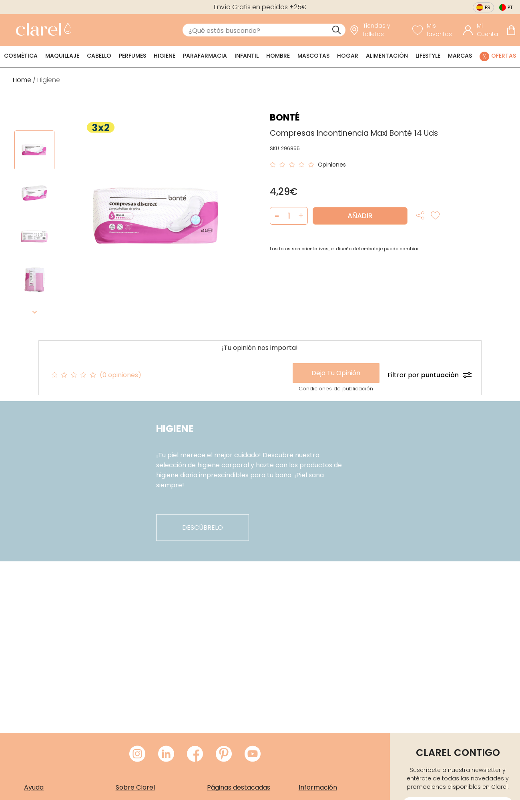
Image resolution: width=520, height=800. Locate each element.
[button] (301, 216)
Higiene (164, 56)
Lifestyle (428, 56)
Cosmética (21, 56)
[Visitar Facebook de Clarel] (195, 754)
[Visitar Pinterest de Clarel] (224, 754)
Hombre (278, 56)
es (487, 7)
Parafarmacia (205, 56)
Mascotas (313, 56)
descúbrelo (202, 527)
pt (510, 7)
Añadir (360, 216)
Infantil (247, 56)
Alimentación (387, 56)
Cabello (99, 56)
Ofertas (503, 56)
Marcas (460, 56)
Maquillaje (62, 56)
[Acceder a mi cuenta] (482, 30)
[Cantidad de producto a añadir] (289, 216)
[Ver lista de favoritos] (435, 30)
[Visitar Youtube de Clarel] (253, 754)
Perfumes (132, 56)
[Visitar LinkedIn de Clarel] (166, 754)
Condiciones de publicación (336, 388)
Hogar (347, 56)
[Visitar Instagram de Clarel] (137, 754)
